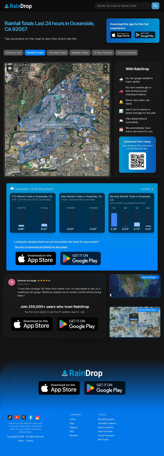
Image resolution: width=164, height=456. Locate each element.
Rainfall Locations (106, 419)
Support (74, 427)
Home (72, 419)
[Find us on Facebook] (31, 417)
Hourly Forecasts (106, 435)
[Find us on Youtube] (17, 417)
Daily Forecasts (105, 431)
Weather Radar (80, 52)
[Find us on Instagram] (37, 417)
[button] (121, 35)
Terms (21, 440)
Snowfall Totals (57, 52)
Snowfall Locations (107, 423)
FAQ (72, 431)
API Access (103, 439)
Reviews (74, 435)
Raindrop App (13, 52)
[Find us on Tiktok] (10, 417)
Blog (72, 423)
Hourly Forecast (127, 52)
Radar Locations (105, 427)
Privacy (29, 440)
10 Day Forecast (103, 52)
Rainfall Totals (35, 52)
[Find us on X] (24, 417)
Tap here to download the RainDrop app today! (41, 247)
